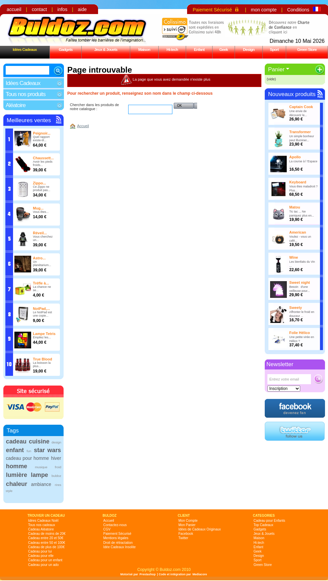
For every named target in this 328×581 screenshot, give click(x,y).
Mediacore (199, 574)
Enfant (199, 49)
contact (39, 9)
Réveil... (40, 233)
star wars (47, 450)
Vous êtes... (41, 212)
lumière (16, 475)
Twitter (183, 538)
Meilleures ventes (29, 120)
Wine (293, 257)
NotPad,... (41, 309)
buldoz (56, 476)
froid (58, 467)
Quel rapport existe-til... (41, 138)
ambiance (41, 484)
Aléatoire (15, 105)
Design (248, 49)
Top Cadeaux (263, 525)
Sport (274, 49)
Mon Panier (186, 525)
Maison (144, 49)
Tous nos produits (26, 94)
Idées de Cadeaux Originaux (199, 529)
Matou (294, 207)
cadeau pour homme (27, 458)
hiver (56, 458)
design (56, 442)
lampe (39, 475)
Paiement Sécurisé (212, 9)
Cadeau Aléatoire (41, 529)
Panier (276, 69)
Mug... (38, 208)
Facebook (185, 533)
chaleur (16, 484)
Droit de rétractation (118, 543)
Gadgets (65, 49)
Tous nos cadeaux (41, 525)
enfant (15, 450)
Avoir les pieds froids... (42, 163)
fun (28, 451)
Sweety (295, 308)
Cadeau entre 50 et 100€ (46, 543)
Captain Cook (301, 107)
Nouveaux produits (292, 94)
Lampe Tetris (44, 334)
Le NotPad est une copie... (42, 314)
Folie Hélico (299, 333)
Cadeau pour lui (40, 551)
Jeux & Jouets (105, 49)
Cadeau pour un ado (43, 565)
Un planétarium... (42, 263)
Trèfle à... (41, 283)
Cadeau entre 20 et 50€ (45, 538)
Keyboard (297, 182)
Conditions (298, 9)
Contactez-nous (115, 525)
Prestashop (148, 574)
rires (58, 485)
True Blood (42, 359)
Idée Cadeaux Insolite (119, 547)
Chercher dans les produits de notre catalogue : (94, 107)
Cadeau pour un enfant (45, 560)
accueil (14, 9)
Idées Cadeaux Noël (43, 520)
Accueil (83, 126)
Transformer (300, 132)
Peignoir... (42, 133)
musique (41, 467)
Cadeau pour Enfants (269, 520)
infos (63, 9)
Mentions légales (116, 538)
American (297, 232)
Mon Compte (187, 520)
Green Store (307, 49)
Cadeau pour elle (41, 556)
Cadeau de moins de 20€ (47, 533)
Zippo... (39, 183)
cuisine (39, 441)
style (9, 491)
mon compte (263, 9)
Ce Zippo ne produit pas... (41, 188)
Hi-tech (172, 49)
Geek (223, 49)
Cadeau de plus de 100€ (46, 547)
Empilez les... (42, 337)
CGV (107, 529)
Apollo (295, 157)
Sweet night (299, 282)
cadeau (16, 441)
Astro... (39, 258)
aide (82, 9)
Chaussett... (43, 158)
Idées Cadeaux (25, 49)
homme (16, 466)
